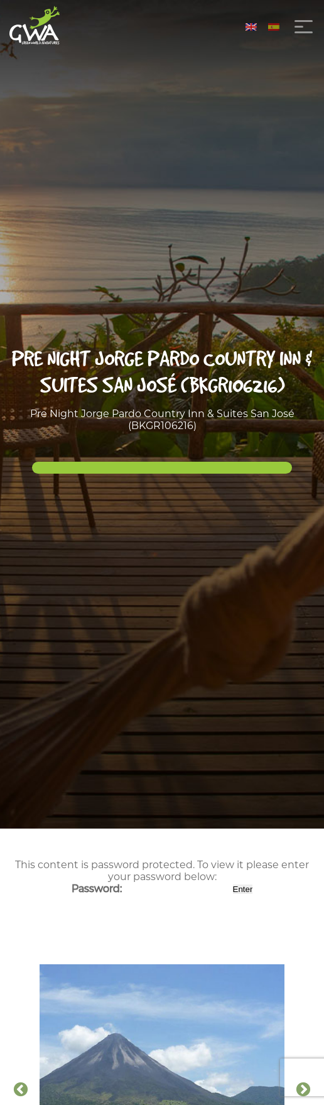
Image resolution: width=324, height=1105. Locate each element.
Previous (21, 1090)
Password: (151, 889)
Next (303, 1090)
